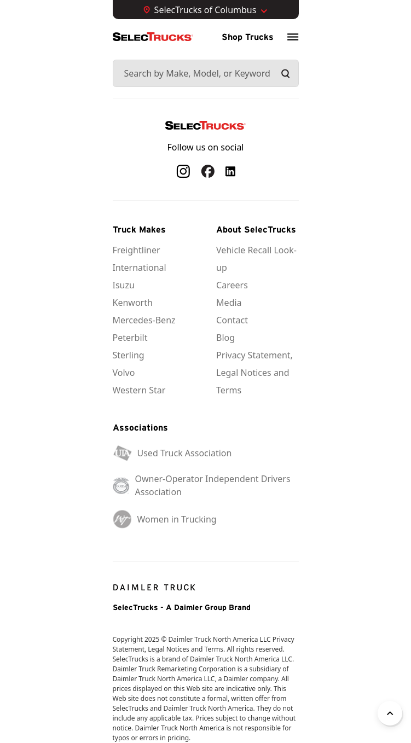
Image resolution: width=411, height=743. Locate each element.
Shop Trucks (248, 37)
